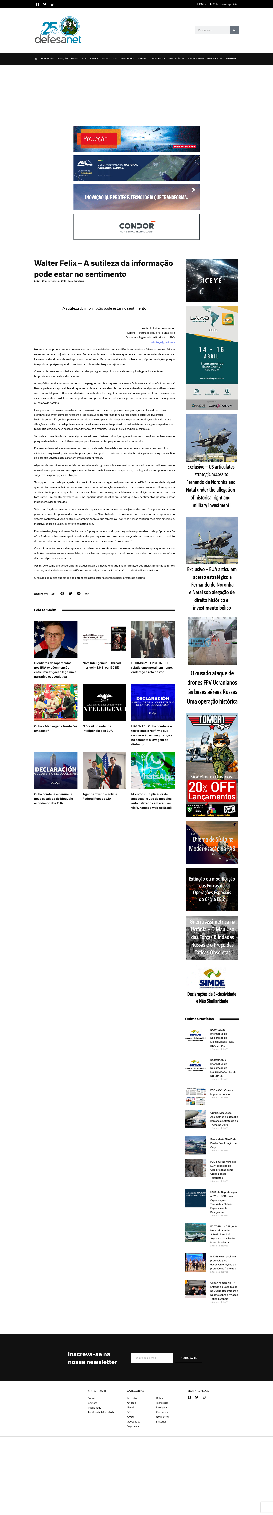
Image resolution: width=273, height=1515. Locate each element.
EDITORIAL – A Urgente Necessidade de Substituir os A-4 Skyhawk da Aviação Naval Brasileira (223, 1234)
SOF (84, 58)
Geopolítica (109, 58)
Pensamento (196, 58)
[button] (62, 593)
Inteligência (177, 58)
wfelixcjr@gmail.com (163, 341)
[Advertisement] (136, 90)
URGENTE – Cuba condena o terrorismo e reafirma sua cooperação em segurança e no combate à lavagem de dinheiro (151, 735)
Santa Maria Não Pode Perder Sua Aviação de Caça (223, 1142)
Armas (94, 58)
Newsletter (215, 58)
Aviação (62, 58)
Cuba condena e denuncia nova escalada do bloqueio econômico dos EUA (53, 798)
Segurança (127, 58)
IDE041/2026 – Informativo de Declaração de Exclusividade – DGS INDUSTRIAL (222, 1037)
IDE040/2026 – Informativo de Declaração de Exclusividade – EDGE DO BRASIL (223, 1067)
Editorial (232, 58)
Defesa (142, 58)
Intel (70, 281)
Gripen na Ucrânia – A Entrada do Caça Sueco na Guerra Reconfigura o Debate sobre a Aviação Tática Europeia (224, 1290)
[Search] (234, 30)
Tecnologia (157, 58)
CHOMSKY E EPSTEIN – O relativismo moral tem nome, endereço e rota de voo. (152, 667)
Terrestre (47, 58)
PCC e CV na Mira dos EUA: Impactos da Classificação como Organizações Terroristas (223, 1169)
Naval (75, 58)
